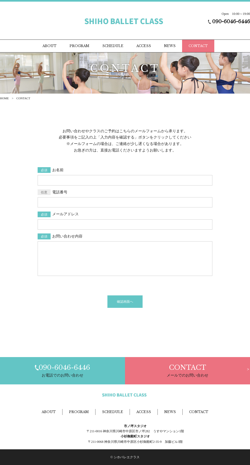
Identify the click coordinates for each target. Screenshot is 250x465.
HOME (4, 98)
